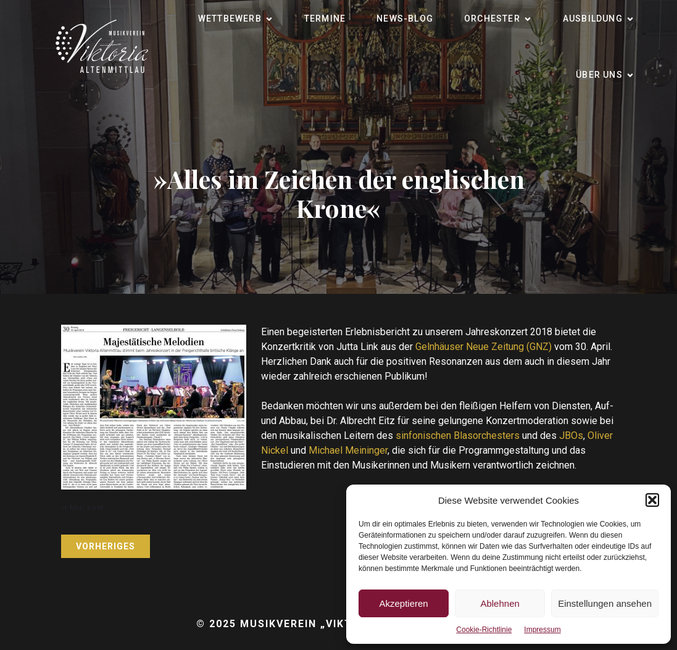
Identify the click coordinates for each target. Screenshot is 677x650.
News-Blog (404, 18)
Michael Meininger (348, 450)
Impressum (542, 629)
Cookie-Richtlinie (484, 629)
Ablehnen (499, 603)
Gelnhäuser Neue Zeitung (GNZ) (483, 346)
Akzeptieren (403, 603)
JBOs (571, 435)
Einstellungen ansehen (605, 603)
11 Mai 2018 (82, 507)
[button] (652, 500)
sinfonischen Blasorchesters (458, 435)
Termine (325, 18)
